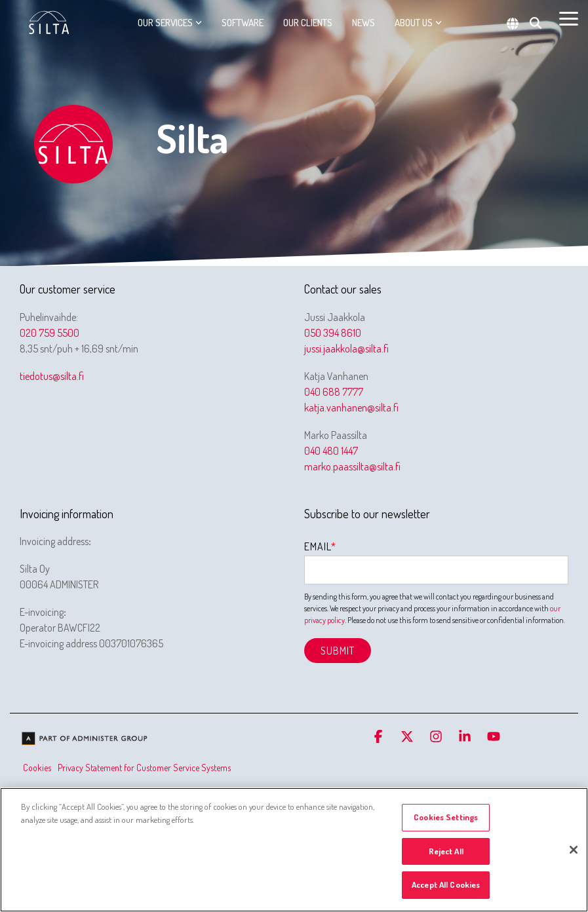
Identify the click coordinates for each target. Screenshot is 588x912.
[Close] (573, 849)
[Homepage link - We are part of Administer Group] (85, 740)
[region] (294, 850)
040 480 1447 (331, 450)
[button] (568, 18)
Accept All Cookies (446, 884)
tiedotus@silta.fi (52, 376)
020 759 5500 (49, 332)
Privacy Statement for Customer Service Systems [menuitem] (144, 767)
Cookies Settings (446, 817)
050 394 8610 (332, 332)
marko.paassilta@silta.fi (352, 466)
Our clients (307, 22)
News (363, 22)
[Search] (535, 23)
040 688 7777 (333, 391)
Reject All (446, 851)
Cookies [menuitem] (37, 767)
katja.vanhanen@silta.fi (351, 407)
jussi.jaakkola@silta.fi (346, 348)
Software (243, 22)
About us (418, 22)
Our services (170, 22)
